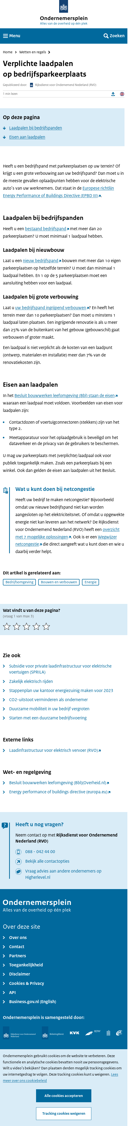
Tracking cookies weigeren (63, 1113)
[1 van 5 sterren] (8, 626)
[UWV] (119, 1032)
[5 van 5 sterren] (47, 626)
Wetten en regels (32, 52)
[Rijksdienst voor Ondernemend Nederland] (19, 1032)
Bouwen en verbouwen (59, 582)
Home (7, 52)
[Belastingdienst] (53, 1032)
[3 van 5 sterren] (27, 626)
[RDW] (92, 1032)
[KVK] (74, 1032)
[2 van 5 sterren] (18, 626)
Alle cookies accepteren (63, 1096)
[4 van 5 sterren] (37, 626)
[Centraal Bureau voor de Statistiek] (108, 1032)
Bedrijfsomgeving (19, 582)
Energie (91, 582)
